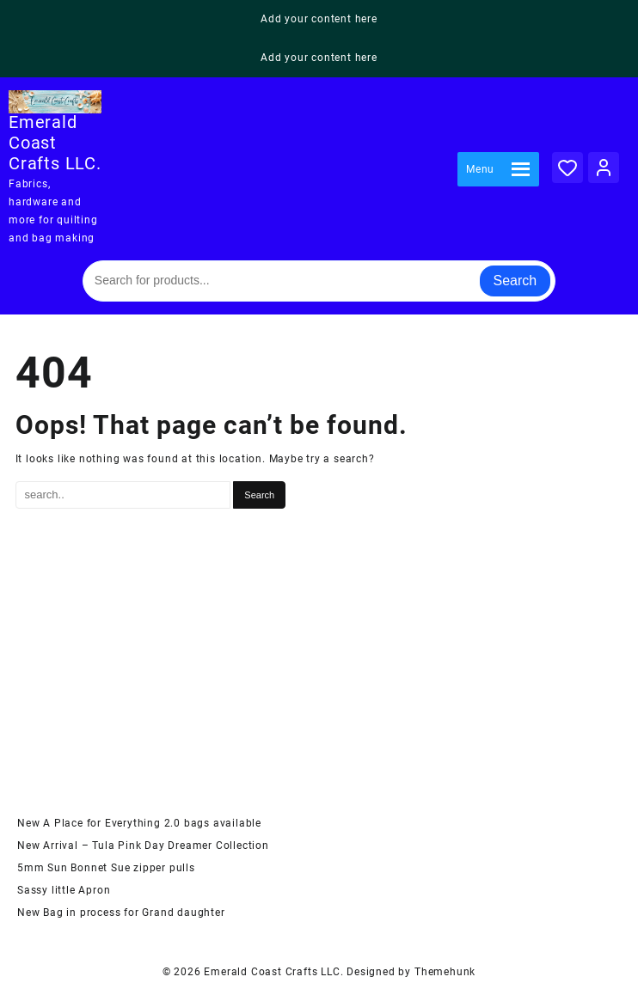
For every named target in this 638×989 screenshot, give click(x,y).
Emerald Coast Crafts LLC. (55, 143)
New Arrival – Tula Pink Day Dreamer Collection (143, 845)
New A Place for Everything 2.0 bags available (139, 823)
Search (515, 280)
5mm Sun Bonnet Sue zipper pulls (106, 868)
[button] (480, 169)
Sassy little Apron (63, 890)
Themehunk (444, 972)
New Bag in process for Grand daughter (121, 913)
